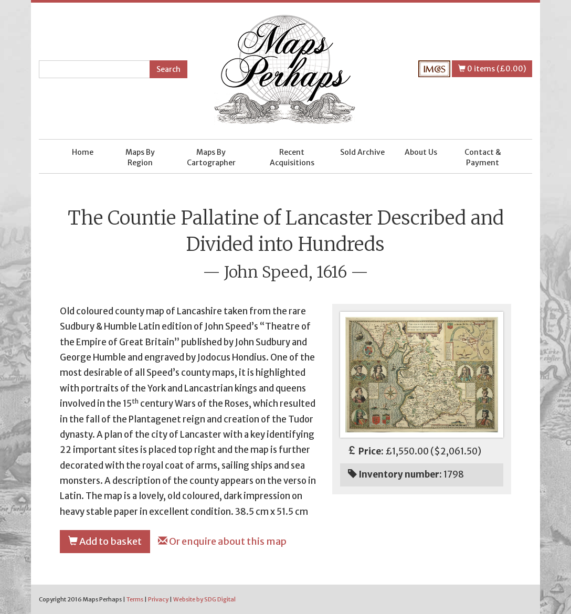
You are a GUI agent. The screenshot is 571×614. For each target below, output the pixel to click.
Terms (134, 599)
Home (82, 152)
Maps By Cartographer (211, 157)
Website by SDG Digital (204, 599)
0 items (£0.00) (492, 68)
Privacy (158, 599)
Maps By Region (140, 157)
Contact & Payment (482, 157)
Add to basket (105, 541)
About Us (421, 152)
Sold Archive (362, 152)
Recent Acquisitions (292, 157)
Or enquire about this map (222, 541)
